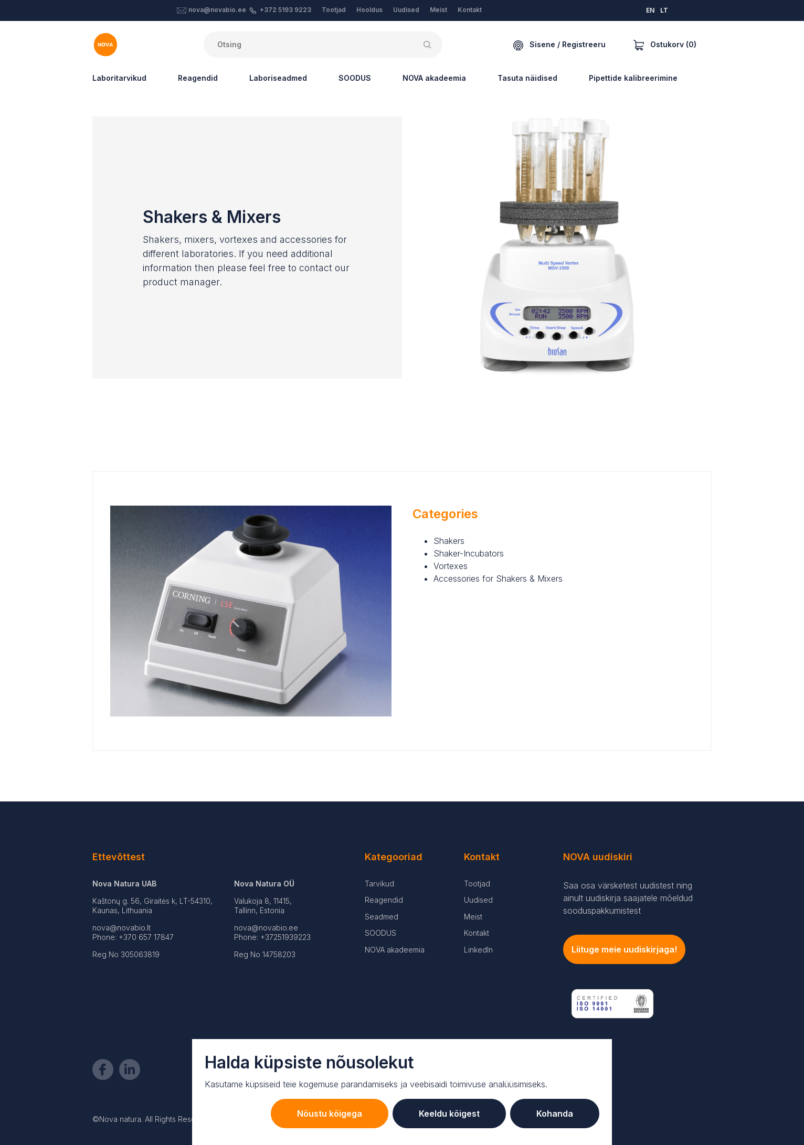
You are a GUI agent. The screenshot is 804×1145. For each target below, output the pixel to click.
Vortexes (450, 566)
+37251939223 (285, 937)
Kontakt (470, 10)
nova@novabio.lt (121, 927)
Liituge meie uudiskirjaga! (624, 949)
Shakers (448, 541)
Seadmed (381, 916)
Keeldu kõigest (449, 1113)
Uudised (406, 10)
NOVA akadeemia (434, 77)
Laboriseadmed (278, 77)
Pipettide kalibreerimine (633, 77)
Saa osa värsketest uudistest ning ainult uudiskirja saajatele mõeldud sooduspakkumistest (628, 898)
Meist (438, 10)
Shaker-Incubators (468, 553)
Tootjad (334, 10)
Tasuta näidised (527, 77)
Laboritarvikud (119, 77)
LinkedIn (478, 949)
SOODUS (354, 77)
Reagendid (198, 77)
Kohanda (554, 1113)
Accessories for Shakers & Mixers (498, 578)
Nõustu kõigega (329, 1113)
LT (664, 10)
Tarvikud (379, 883)
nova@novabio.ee (217, 10)
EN (650, 10)
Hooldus (369, 10)
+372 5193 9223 (285, 10)
